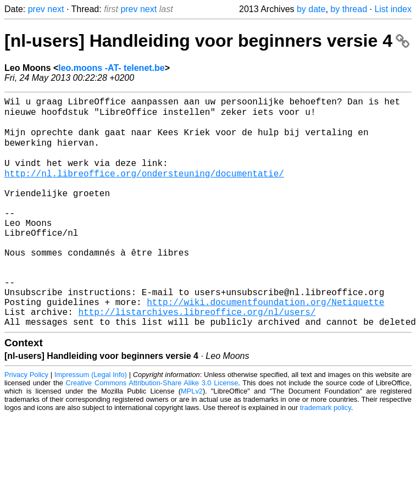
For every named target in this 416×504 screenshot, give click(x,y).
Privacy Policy (26, 422)
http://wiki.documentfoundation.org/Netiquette (265, 345)
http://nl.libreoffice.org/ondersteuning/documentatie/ (144, 187)
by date (311, 9)
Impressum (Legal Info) (90, 422)
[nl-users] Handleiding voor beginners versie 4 (206, 41)
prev (36, 9)
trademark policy (325, 455)
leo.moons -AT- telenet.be (111, 68)
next (55, 9)
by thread (348, 9)
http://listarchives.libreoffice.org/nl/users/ (196, 357)
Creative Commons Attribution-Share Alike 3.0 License (152, 430)
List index (393, 9)
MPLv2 (192, 438)
